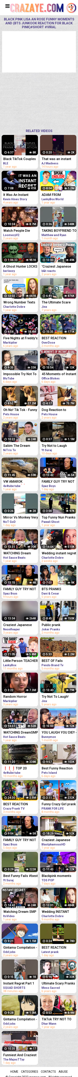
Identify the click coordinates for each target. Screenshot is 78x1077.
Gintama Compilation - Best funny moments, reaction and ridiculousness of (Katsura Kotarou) (20, 1019)
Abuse (63, 1071)
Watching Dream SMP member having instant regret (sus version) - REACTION (20, 912)
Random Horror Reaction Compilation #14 (19, 697)
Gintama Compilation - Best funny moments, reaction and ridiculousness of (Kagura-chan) (20, 948)
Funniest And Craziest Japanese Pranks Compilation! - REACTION (20, 1055)
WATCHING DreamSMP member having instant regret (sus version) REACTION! (20, 732)
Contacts (48, 1071)
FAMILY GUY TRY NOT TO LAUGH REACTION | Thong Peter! (20, 840)
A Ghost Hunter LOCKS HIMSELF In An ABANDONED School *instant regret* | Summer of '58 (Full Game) (20, 267)
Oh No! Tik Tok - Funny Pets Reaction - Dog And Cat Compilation (20, 410)
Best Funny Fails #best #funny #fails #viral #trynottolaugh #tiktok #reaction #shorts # (20, 876)
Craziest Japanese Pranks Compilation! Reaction (18, 625)
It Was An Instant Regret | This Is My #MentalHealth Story (18, 195)
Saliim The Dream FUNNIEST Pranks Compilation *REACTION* (16, 446)
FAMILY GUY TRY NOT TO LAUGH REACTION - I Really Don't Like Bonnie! (20, 589)
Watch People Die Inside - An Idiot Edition (20, 231)
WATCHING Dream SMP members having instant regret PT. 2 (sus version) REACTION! (20, 553)
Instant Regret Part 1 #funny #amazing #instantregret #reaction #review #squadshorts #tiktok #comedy (19, 983)
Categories (29, 1071)
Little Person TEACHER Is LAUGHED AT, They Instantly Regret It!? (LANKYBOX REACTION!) (20, 661)
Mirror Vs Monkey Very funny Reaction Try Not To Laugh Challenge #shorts (20, 517)
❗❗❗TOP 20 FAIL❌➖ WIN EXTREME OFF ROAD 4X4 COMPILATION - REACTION (18, 768)
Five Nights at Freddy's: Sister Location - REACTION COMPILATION (20, 338)
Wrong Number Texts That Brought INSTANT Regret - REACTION (20, 302)
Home (14, 1071)
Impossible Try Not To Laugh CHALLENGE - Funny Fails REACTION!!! (20, 374)
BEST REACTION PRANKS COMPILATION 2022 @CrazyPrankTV (20, 804)
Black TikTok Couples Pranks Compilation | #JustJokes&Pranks (19, 159)
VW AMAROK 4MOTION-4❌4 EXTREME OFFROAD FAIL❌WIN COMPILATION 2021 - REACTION (19, 482)
